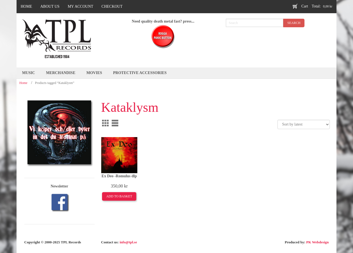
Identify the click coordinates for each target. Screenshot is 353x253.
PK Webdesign (317, 242)
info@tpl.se (128, 242)
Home (23, 83)
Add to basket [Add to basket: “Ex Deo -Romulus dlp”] (119, 196)
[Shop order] (303, 124)
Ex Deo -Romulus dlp (119, 176)
